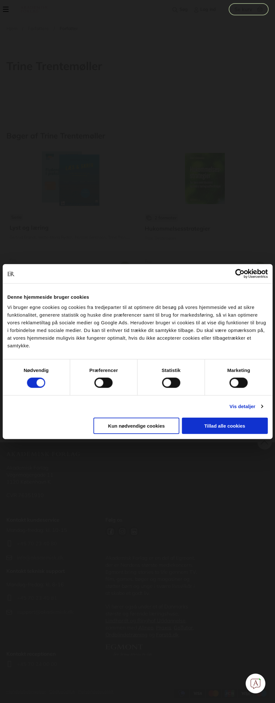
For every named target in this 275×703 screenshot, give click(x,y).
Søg (184, 9)
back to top (264, 442)
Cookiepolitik (62, 691)
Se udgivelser (70, 212)
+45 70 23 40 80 (37, 543)
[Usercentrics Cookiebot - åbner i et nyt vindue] (240, 274)
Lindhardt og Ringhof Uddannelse (145, 620)
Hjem (11, 28)
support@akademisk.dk (45, 612)
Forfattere (38, 28)
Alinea (146, 627)
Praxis (163, 627)
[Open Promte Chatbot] (255, 683)
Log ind (208, 9)
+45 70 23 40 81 (37, 598)
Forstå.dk (167, 634)
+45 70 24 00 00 (37, 664)
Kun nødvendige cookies (136, 425)
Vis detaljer (243, 406)
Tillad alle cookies (224, 425)
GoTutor (183, 627)
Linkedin (134, 531)
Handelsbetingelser (26, 691)
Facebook (110, 531)
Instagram (122, 531)
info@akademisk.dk (40, 557)
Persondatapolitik (96, 691)
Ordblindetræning (126, 634)
